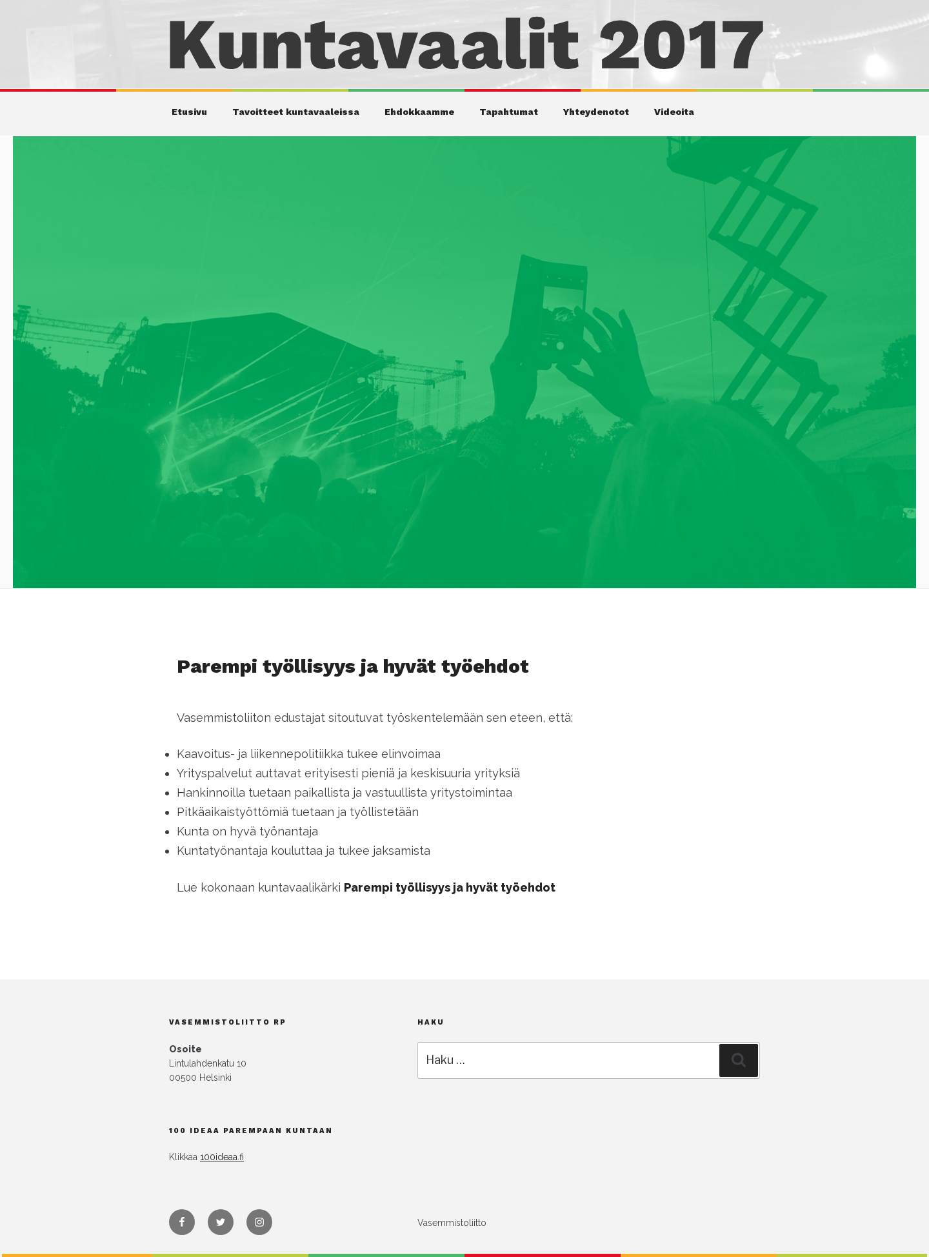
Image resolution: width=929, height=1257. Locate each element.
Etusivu (189, 112)
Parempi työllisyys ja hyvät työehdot (449, 887)
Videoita (674, 112)
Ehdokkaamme (419, 112)
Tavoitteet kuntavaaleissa (295, 112)
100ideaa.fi (222, 1157)
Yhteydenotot (596, 112)
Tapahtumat (508, 112)
